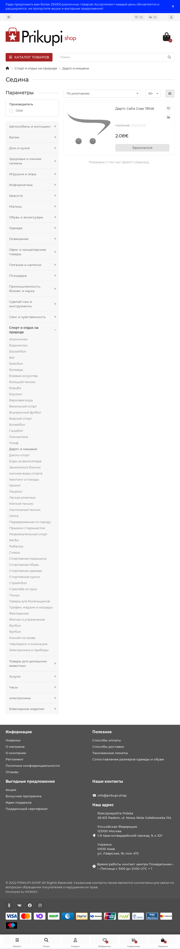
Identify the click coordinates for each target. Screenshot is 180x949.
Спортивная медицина (27, 558)
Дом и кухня (34, 148)
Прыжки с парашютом (27, 528)
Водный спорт (20, 418)
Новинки (13, 740)
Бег (12, 357)
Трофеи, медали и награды (30, 607)
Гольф (13, 443)
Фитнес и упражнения (27, 619)
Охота (14, 516)
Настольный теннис (25, 510)
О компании (16, 753)
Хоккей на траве (22, 638)
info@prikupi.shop (112, 795)
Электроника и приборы (29, 650)
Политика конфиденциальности (33, 765)
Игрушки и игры (34, 174)
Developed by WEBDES (22, 891)
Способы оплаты (106, 740)
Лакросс (15, 491)
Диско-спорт (19, 455)
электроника (34, 698)
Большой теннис (22, 382)
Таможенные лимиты (110, 753)
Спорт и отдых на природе (36, 68)
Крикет (15, 485)
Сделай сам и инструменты (34, 304)
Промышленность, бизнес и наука (34, 288)
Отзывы (12, 772)
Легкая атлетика (22, 497)
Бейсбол (16, 363)
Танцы (14, 595)
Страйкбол (18, 583)
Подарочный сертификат (27, 809)
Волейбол (17, 424)
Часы (34, 687)
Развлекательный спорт (28, 534)
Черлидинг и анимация (28, 644)
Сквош (14, 552)
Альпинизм (18, 339)
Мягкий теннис (21, 503)
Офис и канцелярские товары (34, 252)
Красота (34, 196)
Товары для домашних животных (34, 663)
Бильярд (16, 370)
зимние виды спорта (25, 473)
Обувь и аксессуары (34, 217)
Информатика (34, 185)
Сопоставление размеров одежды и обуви (128, 759)
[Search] (115, 57)
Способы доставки (108, 746)
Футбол (15, 625)
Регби (14, 540)
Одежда (34, 228)
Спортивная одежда (25, 571)
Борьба (15, 388)
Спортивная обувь (24, 564)
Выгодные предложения (30, 781)
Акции (11, 790)
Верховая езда (21, 400)
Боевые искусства (23, 376)
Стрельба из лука (23, 589)
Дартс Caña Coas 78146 (134, 108)
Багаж (34, 137)
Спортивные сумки (24, 577)
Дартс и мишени (75, 68)
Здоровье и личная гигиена (34, 161)
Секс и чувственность (34, 317)
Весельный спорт (23, 406)
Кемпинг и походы (24, 479)
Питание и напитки (34, 265)
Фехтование (19, 613)
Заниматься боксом (25, 467)
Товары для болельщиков (29, 601)
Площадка (34, 276)
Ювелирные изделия (34, 709)
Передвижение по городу (30, 522)
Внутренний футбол (25, 412)
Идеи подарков (18, 802)
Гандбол (16, 431)
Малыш (34, 206)
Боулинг (15, 394)
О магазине (15, 746)
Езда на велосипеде (25, 461)
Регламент (14, 759)
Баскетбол (17, 351)
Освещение (34, 239)
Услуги (34, 677)
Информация (19, 732)
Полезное (102, 732)
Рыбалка (16, 546)
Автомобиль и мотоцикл (34, 126)
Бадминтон (18, 345)
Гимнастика (18, 437)
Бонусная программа (23, 796)
